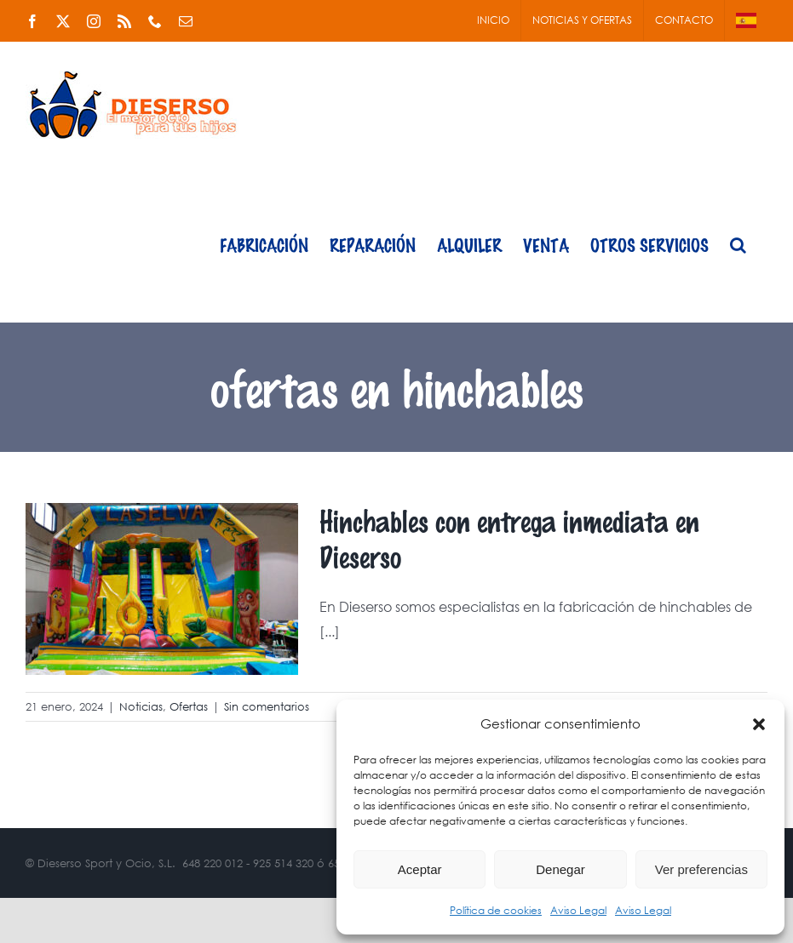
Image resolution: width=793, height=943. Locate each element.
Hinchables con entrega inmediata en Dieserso (509, 538)
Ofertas (189, 707)
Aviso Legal (578, 910)
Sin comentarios (266, 707)
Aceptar (420, 869)
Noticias (141, 707)
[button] (758, 724)
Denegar (560, 869)
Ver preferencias (701, 869)
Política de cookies (496, 910)
